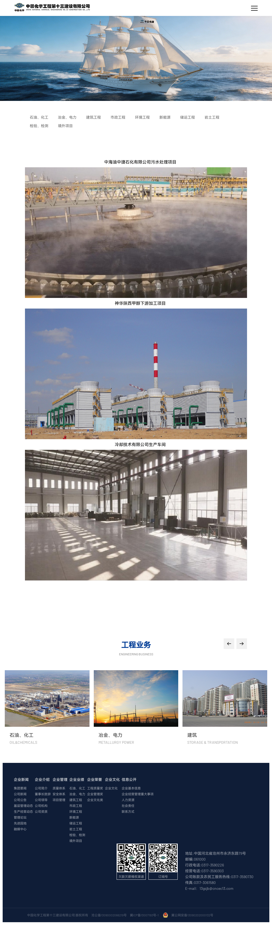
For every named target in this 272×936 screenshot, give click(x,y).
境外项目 (75, 841)
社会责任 (128, 805)
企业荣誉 (94, 779)
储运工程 (75, 823)
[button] (229, 643)
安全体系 (59, 794)
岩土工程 (75, 829)
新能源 (74, 817)
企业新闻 (21, 779)
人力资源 (128, 800)
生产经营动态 (23, 811)
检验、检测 (77, 835)
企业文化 (112, 779)
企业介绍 (42, 779)
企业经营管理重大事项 (138, 794)
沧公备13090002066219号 (109, 915)
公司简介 (41, 788)
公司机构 (41, 805)
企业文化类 (95, 800)
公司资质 (41, 811)
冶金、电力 (77, 794)
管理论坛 (20, 817)
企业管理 (60, 779)
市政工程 (75, 805)
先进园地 (20, 823)
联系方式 (128, 811)
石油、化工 (77, 788)
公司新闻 (20, 794)
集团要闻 (20, 788)
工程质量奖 (95, 788)
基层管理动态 (23, 805)
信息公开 (129, 779)
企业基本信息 (131, 788)
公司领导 (41, 800)
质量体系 (59, 788)
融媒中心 (20, 829)
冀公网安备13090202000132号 (192, 915)
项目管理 (59, 800)
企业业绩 (76, 779)
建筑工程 (75, 800)
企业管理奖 (95, 794)
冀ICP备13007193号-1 (145, 915)
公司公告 (20, 800)
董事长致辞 (43, 794)
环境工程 (75, 811)
